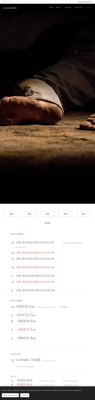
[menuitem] (79, 7)
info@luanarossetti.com (85, 2)
